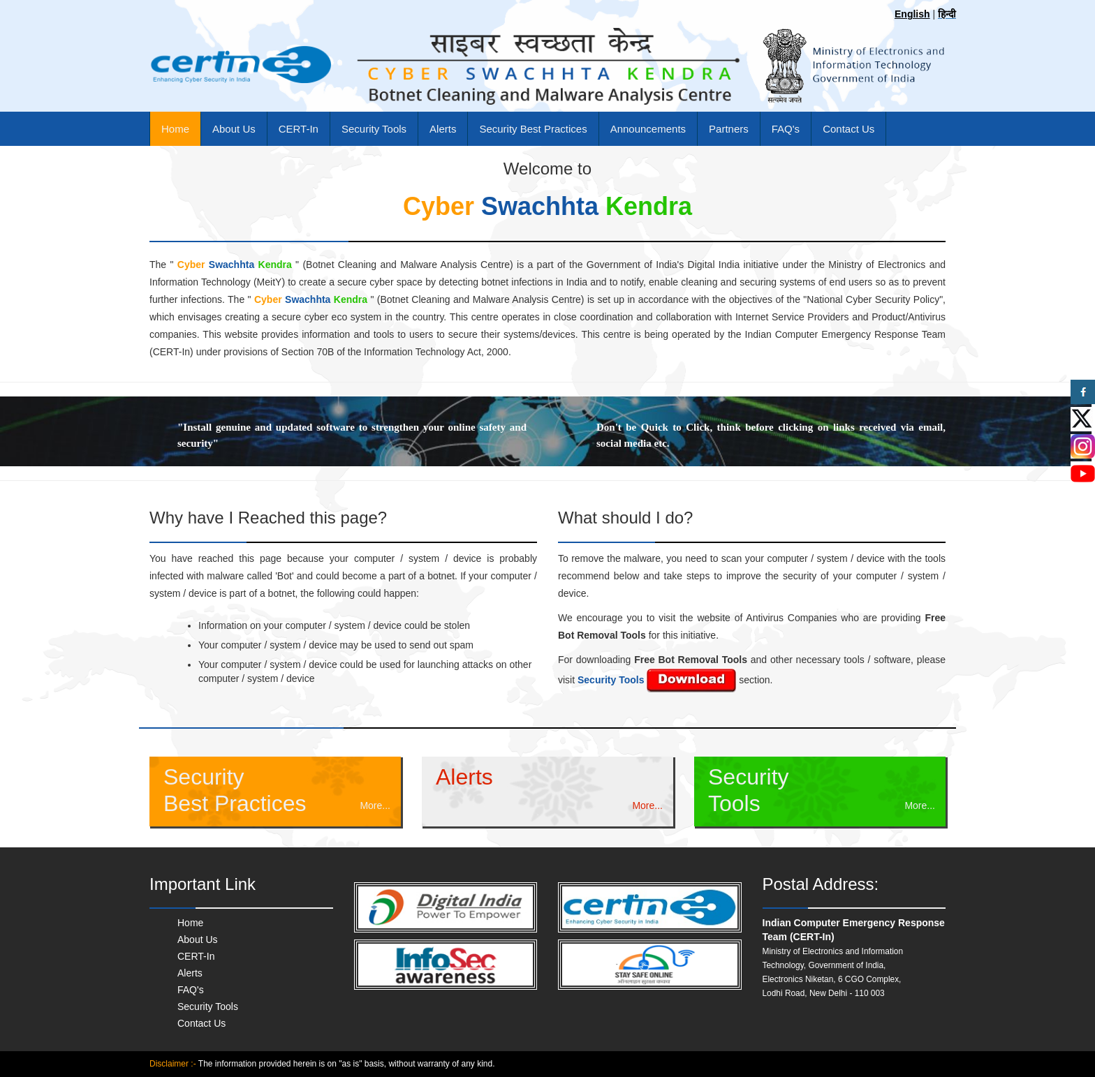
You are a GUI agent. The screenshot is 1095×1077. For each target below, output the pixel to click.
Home (175, 129)
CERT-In (298, 129)
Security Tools (373, 129)
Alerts (442, 129)
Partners (729, 129)
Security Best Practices (533, 129)
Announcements (648, 129)
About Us (234, 129)
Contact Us (848, 129)
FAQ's (786, 129)
